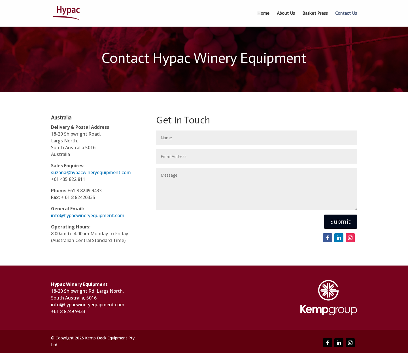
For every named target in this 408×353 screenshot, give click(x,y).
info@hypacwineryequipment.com (87, 215)
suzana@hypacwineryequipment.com (91, 172)
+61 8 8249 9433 (68, 311)
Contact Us (346, 13)
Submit (340, 221)
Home (263, 13)
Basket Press (315, 13)
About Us (286, 13)
